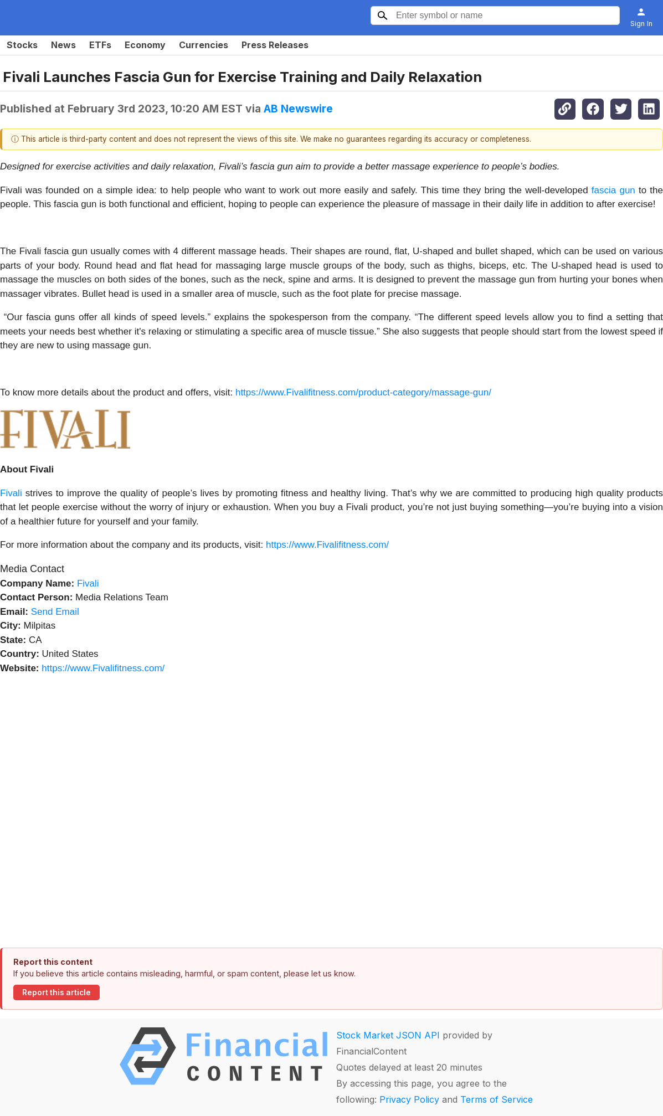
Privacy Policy (409, 1099)
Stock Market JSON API (388, 1035)
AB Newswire (298, 108)
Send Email (55, 611)
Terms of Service (496, 1099)
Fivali (11, 493)
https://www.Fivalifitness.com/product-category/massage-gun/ (363, 392)
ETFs (100, 44)
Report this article (56, 992)
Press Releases (275, 44)
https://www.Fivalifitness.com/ (327, 544)
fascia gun (613, 190)
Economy (145, 44)
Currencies (203, 44)
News (63, 44)
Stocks (22, 44)
